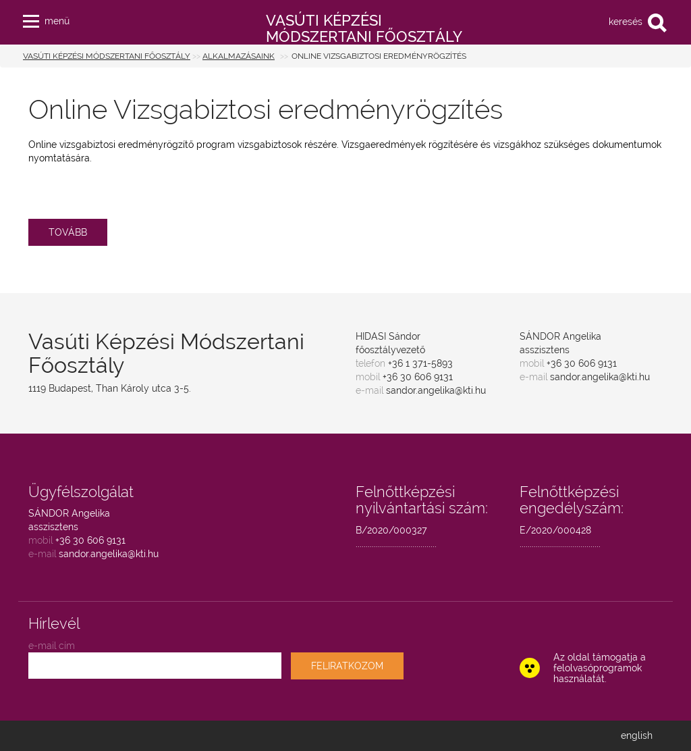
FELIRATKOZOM (347, 666)
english (637, 735)
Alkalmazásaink (238, 56)
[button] (31, 18)
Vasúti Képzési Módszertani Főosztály (106, 56)
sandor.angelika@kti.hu (436, 390)
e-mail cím (51, 645)
